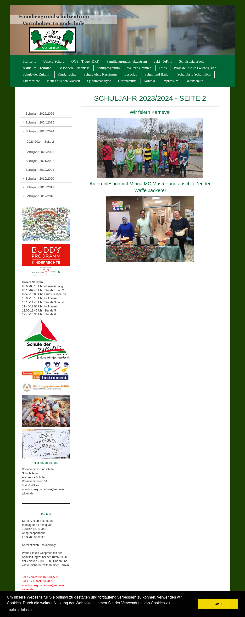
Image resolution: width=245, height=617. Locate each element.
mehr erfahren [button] (20, 609)
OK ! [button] (218, 604)
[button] (193, 604)
